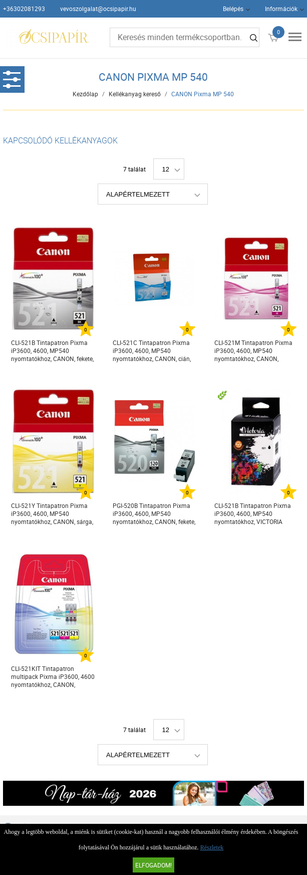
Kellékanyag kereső (135, 94)
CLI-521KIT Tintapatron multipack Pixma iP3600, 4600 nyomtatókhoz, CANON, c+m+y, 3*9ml (53, 676)
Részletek (212, 847)
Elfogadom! (153, 865)
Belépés (233, 9)
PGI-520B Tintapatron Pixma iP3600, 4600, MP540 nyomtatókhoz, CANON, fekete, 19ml (154, 513)
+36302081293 (24, 9)
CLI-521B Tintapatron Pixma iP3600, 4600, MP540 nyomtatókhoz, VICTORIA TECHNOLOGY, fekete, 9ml (252, 513)
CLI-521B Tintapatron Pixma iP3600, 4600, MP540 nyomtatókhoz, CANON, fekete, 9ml (52, 350)
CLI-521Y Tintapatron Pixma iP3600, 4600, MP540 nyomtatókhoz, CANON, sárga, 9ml (52, 513)
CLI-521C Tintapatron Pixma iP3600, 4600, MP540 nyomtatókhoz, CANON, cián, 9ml (152, 350)
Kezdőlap (85, 94)
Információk (281, 9)
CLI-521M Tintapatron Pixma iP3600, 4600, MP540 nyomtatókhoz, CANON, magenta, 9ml (253, 350)
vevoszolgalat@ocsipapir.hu (98, 9)
